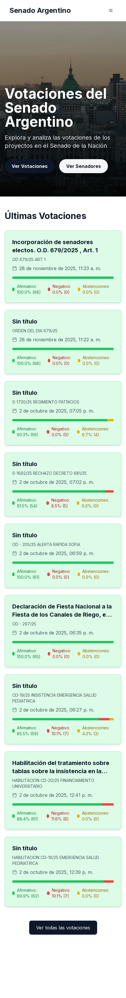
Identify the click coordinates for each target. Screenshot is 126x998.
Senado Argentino (40, 10)
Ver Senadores (83, 166)
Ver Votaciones (30, 166)
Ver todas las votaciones (63, 928)
